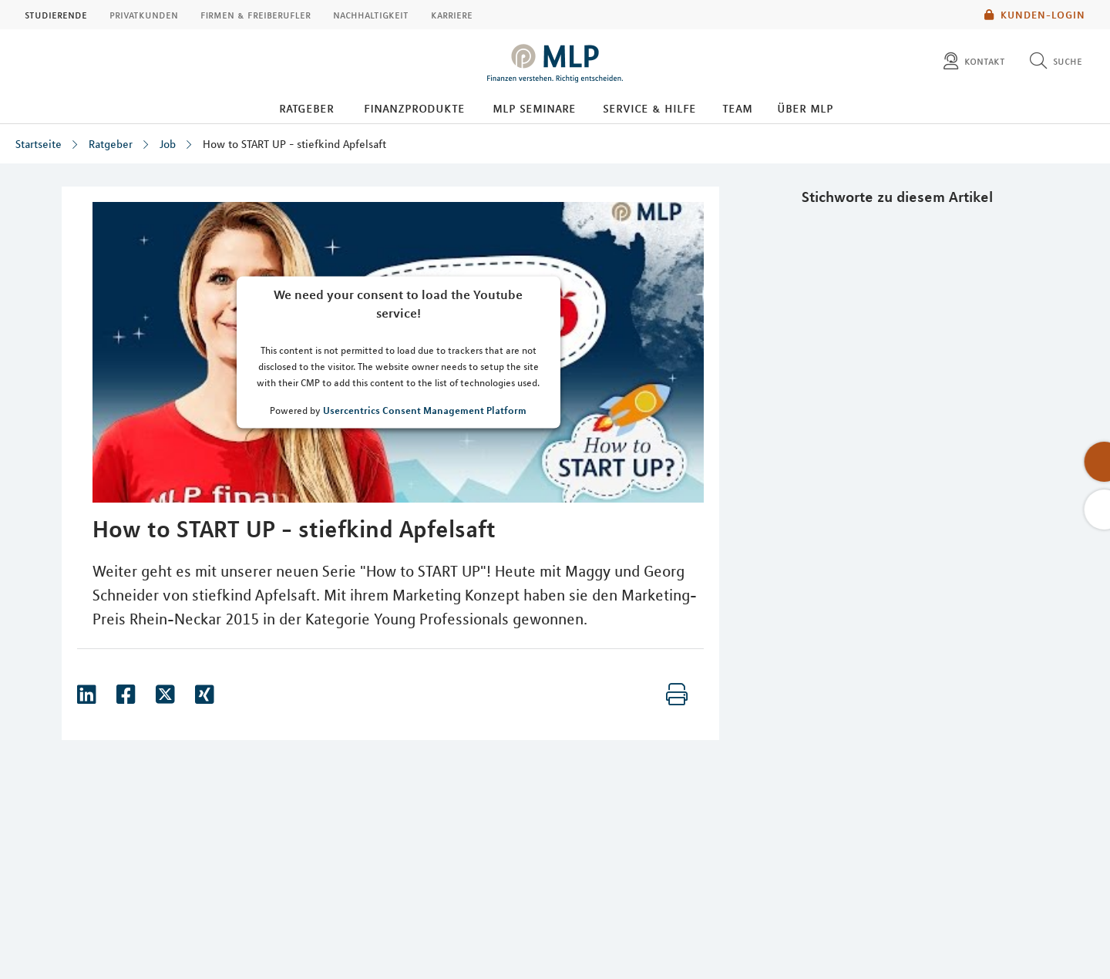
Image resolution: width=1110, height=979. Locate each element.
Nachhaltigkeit (371, 15)
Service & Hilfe (649, 107)
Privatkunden (143, 15)
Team (737, 107)
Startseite (38, 144)
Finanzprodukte (414, 107)
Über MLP (805, 107)
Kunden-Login (1034, 14)
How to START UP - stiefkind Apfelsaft (294, 144)
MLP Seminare (534, 107)
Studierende (56, 15)
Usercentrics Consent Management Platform (424, 409)
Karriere (452, 15)
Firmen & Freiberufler (255, 15)
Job (168, 144)
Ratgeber (306, 107)
